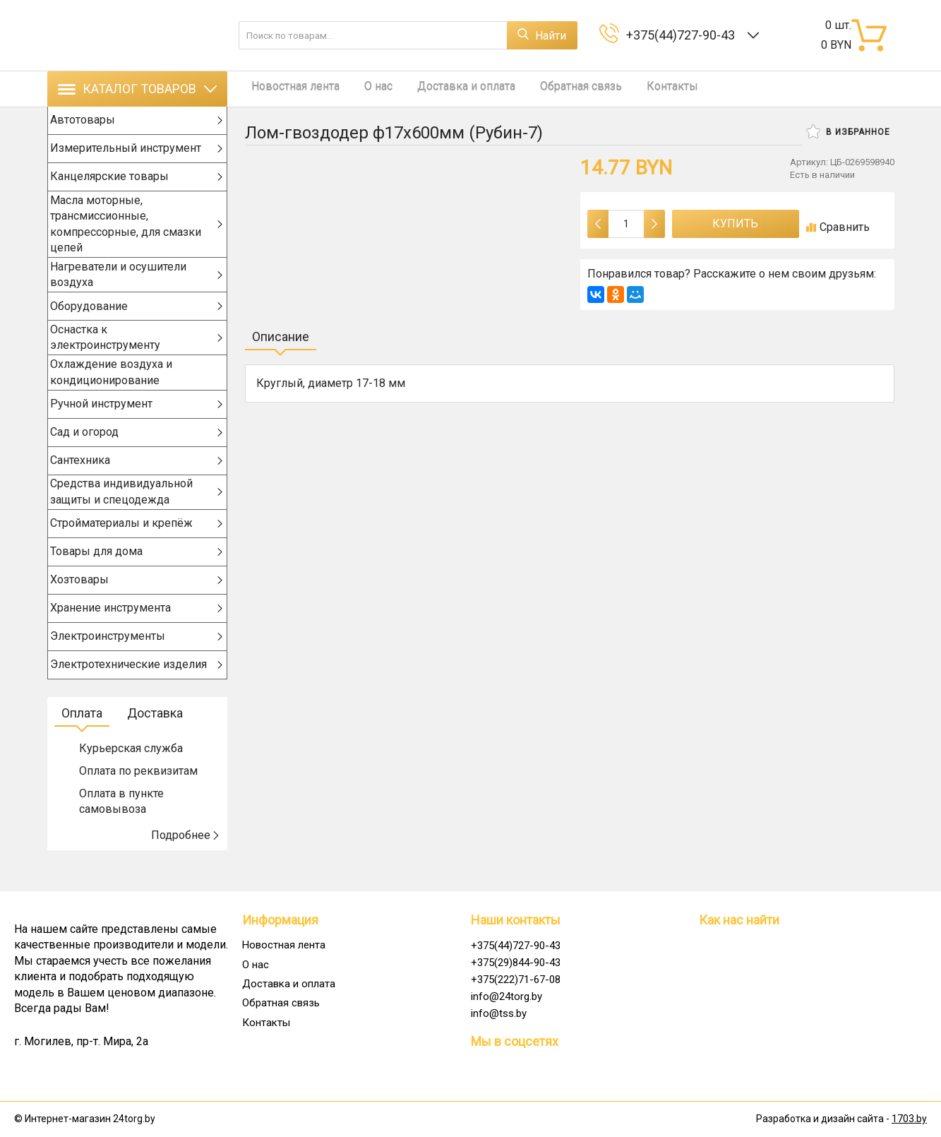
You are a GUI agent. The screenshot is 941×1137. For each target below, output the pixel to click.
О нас (365, 88)
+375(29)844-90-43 (516, 962)
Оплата (81, 736)
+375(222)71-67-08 (516, 979)
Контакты (638, 88)
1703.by (909, 1119)
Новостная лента (289, 88)
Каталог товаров (137, 88)
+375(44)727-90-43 (683, 35)
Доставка (155, 736)
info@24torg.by (506, 996)
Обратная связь (553, 88)
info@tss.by (499, 1013)
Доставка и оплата (446, 88)
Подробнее (185, 858)
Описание (280, 336)
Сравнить (838, 227)
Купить (735, 223)
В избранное (848, 131)
